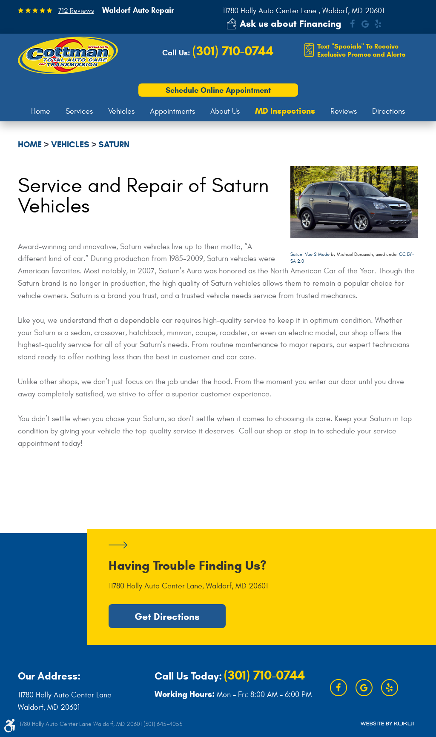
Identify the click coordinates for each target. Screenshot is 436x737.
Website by (387, 723)
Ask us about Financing (290, 23)
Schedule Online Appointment (218, 90)
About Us (225, 111)
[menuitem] (41, 111)
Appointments (172, 111)
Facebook (352, 23)
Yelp (377, 23)
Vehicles (121, 111)
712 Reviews (76, 10)
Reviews (343, 111)
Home (40, 111)
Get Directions (167, 616)
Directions (388, 111)
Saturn (113, 144)
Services (79, 111)
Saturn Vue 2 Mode (310, 254)
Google (365, 23)
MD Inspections (285, 111)
